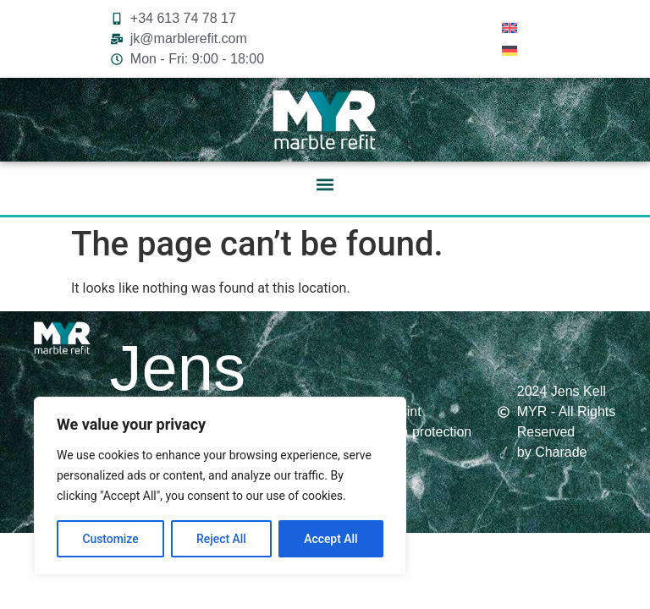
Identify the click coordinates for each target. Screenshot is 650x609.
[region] (220, 486)
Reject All (221, 539)
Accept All (331, 539)
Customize (110, 539)
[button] (325, 184)
